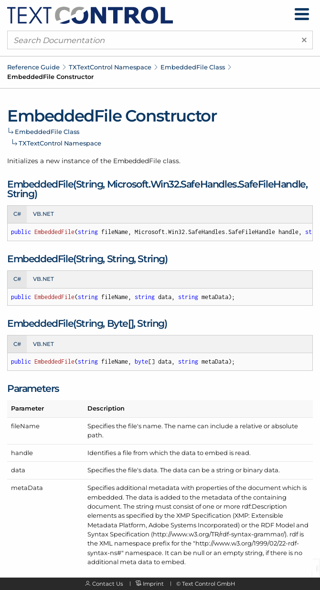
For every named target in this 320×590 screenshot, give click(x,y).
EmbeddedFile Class (192, 67)
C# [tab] (17, 214)
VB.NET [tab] (43, 214)
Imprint (153, 583)
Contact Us (107, 583)
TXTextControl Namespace (110, 67)
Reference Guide (33, 67)
